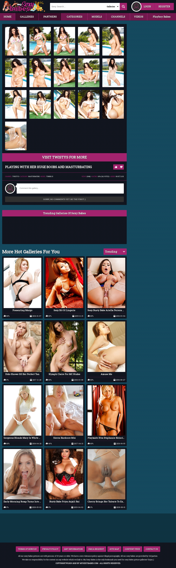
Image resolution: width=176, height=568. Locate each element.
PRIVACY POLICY (50, 549)
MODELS (97, 16)
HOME (7, 16)
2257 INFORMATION (73, 549)
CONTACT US (152, 549)
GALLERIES (27, 16)
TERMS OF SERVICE (27, 549)
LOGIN (147, 6)
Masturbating (34, 176)
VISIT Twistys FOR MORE (64, 157)
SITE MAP (114, 549)
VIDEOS (138, 16)
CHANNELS (118, 16)
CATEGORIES (74, 16)
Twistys (15, 176)
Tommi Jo (49, 176)
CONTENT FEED (132, 549)
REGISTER (164, 6)
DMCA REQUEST (96, 549)
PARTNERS (50, 16)
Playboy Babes (161, 16)
